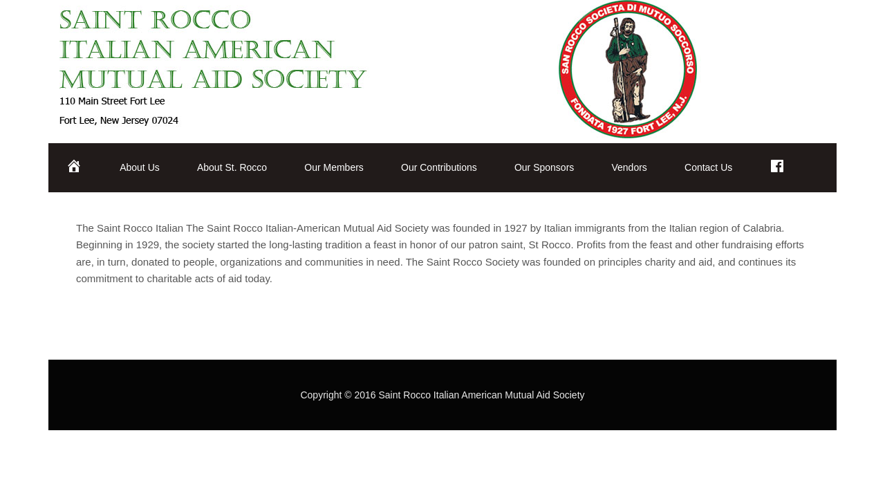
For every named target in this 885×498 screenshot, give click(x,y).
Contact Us (708, 167)
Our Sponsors (544, 167)
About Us (140, 167)
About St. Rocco (232, 167)
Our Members (334, 167)
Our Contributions (439, 167)
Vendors (628, 167)
